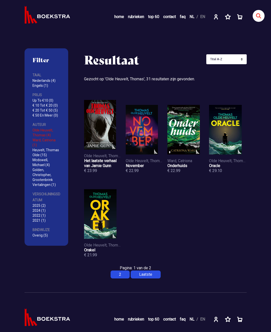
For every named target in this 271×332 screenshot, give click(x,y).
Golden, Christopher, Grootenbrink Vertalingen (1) (44, 177)
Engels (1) (40, 86)
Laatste (145, 274)
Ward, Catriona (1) (44, 142)
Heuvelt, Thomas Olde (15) (45, 152)
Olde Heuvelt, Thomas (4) (42, 132)
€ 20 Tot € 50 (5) (45, 110)
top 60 (153, 16)
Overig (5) (40, 235)
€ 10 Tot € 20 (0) (45, 105)
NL (191, 16)
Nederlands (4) (44, 81)
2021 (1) (39, 220)
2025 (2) (39, 206)
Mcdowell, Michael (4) (41, 162)
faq (182, 16)
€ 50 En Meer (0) (45, 115)
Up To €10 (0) (42, 100)
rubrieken (136, 16)
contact (169, 16)
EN (202, 16)
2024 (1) (39, 210)
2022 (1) (39, 215)
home (119, 16)
